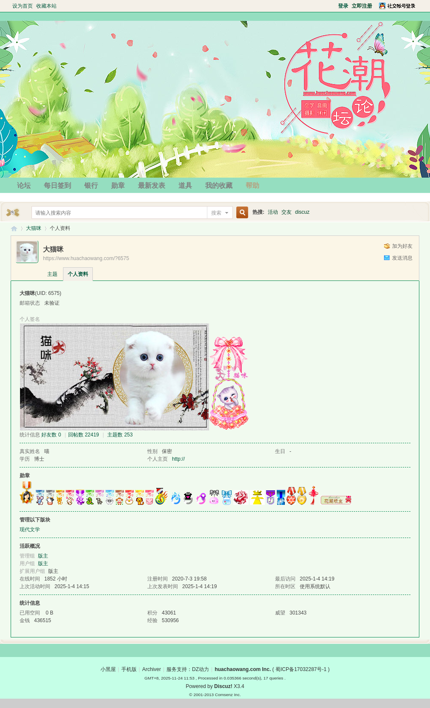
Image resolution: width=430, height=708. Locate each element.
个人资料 (78, 274)
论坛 (24, 185)
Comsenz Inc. (228, 694)
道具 (185, 185)
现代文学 (30, 529)
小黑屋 (108, 669)
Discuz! (223, 686)
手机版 (129, 669)
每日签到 (57, 185)
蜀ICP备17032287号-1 (301, 669)
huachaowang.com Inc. (243, 669)
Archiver (151, 669)
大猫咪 (33, 228)
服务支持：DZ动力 (187, 669)
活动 (273, 212)
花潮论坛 (14, 228)
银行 (91, 185)
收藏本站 (46, 6)
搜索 (216, 213)
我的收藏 (218, 185)
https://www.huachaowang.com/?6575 (86, 258)
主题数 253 (119, 435)
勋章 (118, 185)
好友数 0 (51, 435)
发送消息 (402, 258)
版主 (43, 556)
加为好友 (402, 246)
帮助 (252, 185)
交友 (286, 212)
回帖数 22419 (83, 435)
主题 (52, 274)
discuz (302, 212)
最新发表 (151, 185)
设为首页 (22, 6)
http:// (178, 459)
